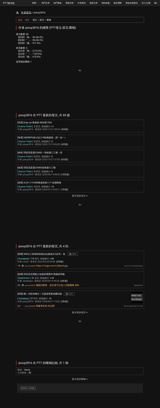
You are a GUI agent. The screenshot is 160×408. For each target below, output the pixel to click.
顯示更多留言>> (80, 312)
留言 (42, 20)
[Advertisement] (80, 89)
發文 (35, 20)
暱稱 (49, 20)
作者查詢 (26, 12)
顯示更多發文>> (80, 195)
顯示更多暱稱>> (80, 379)
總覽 (20, 20)
